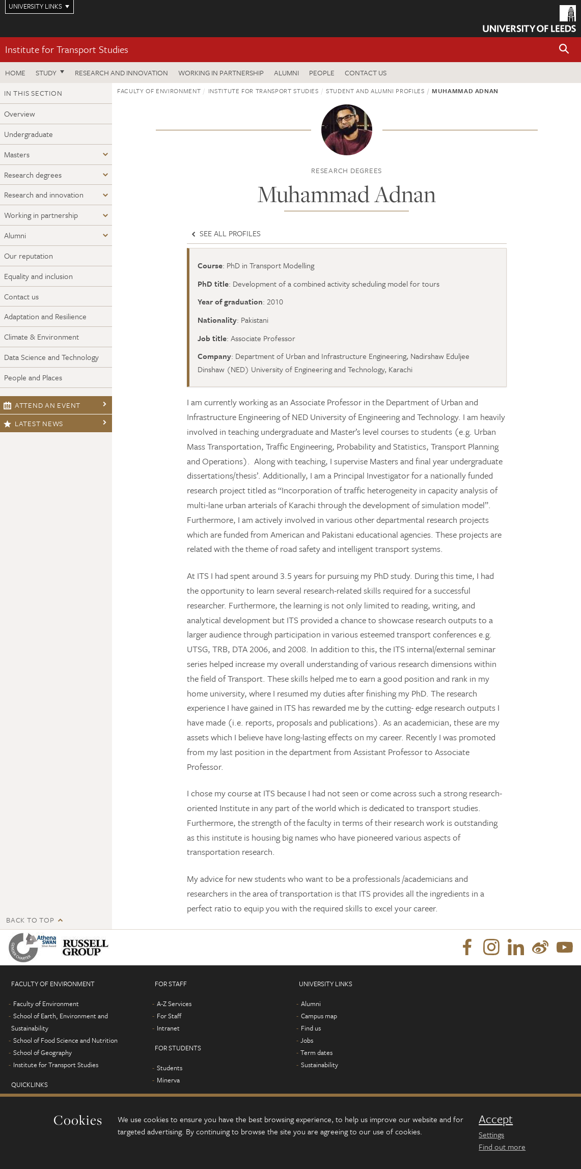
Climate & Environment (41, 336)
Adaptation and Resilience (45, 316)
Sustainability (319, 1065)
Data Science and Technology (51, 357)
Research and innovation (121, 72)
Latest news (33, 423)
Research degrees (33, 174)
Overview (19, 113)
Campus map (319, 1016)
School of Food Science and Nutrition (65, 1040)
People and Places (33, 377)
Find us (311, 1028)
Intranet (168, 1028)
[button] (564, 49)
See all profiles (225, 233)
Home (15, 72)
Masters (17, 154)
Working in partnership (221, 72)
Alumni (286, 72)
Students (169, 1068)
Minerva (168, 1080)
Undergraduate (28, 134)
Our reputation (28, 255)
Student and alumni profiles (375, 90)
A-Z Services (174, 1003)
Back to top (30, 919)
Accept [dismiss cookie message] (496, 1119)
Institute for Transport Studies (66, 49)
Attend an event (42, 405)
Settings (491, 1134)
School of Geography (42, 1052)
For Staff (169, 1016)
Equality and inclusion (38, 276)
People (322, 72)
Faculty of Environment (159, 90)
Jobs (306, 1040)
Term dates (316, 1052)
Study (46, 72)
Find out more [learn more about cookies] (502, 1146)
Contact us (365, 72)
